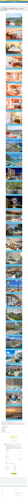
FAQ (1, 488)
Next (13, 473)
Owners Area (2, 496)
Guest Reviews (2, 487)
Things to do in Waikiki (17, 485)
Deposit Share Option (8, 461)
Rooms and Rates (16, 487)
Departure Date (7, 456)
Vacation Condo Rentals (2, 485)
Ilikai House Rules (14, 481)
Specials (16, 488)
